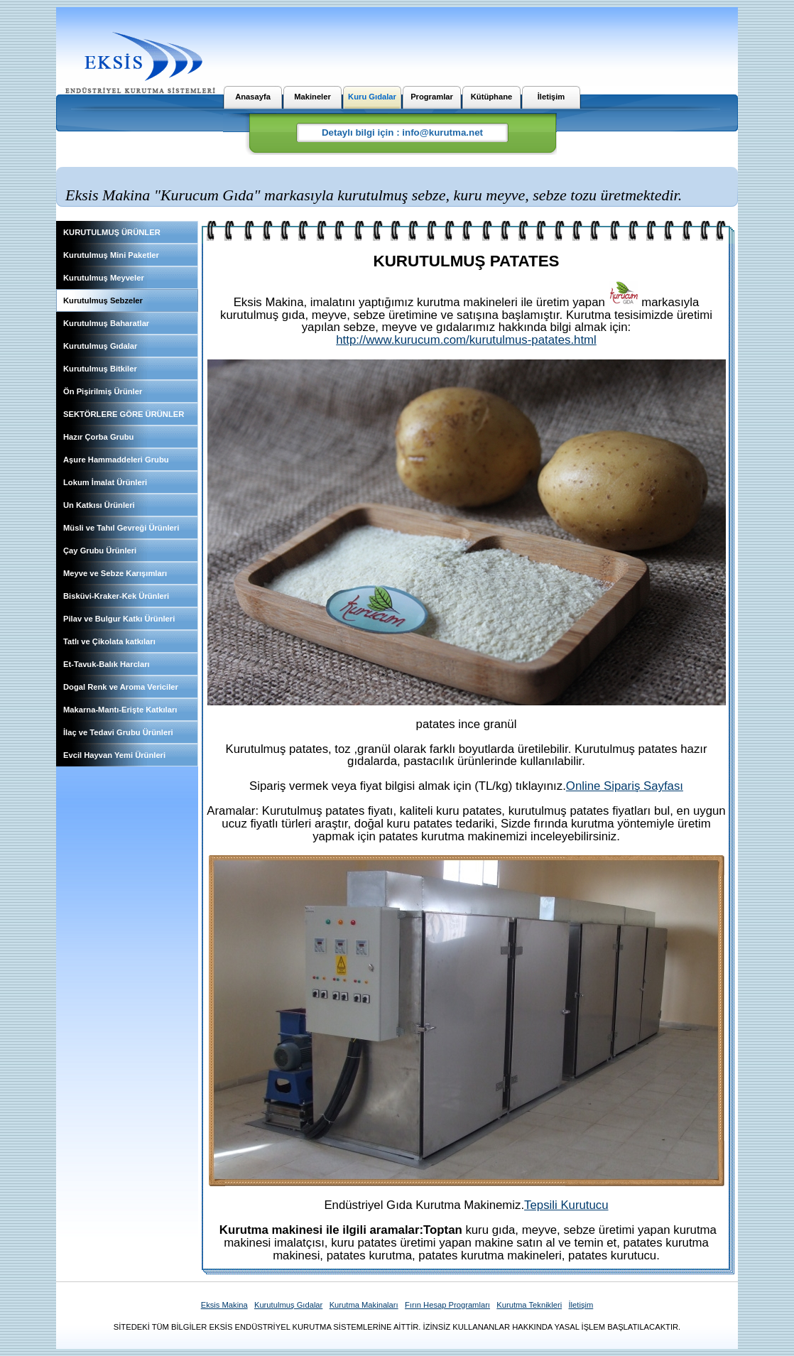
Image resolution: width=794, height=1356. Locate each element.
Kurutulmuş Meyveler (103, 277)
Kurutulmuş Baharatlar (106, 323)
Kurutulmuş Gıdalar (100, 346)
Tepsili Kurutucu (566, 1205)
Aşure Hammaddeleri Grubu (116, 459)
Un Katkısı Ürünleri (99, 505)
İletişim (551, 96)
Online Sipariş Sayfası (624, 786)
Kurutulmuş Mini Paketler (111, 255)
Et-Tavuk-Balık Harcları (106, 664)
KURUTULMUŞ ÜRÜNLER (112, 232)
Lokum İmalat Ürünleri (105, 482)
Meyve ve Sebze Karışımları (115, 573)
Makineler (312, 96)
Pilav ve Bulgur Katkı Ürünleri (119, 618)
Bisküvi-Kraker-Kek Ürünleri (116, 596)
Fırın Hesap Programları (447, 1305)
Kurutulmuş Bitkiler (100, 368)
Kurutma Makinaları (364, 1305)
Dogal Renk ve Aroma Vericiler (120, 687)
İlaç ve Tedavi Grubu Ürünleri (118, 732)
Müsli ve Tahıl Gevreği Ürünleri (121, 528)
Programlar (431, 96)
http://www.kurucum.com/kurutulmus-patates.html (466, 340)
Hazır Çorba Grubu (98, 437)
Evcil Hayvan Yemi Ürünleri (114, 755)
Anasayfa (253, 96)
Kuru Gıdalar (372, 96)
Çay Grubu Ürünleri (99, 550)
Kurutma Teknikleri (529, 1305)
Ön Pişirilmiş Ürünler (102, 391)
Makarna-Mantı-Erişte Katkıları (120, 709)
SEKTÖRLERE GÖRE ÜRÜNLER (123, 414)
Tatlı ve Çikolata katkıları (109, 641)
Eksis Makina (224, 1305)
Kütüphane (491, 96)
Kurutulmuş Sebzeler (103, 300)
